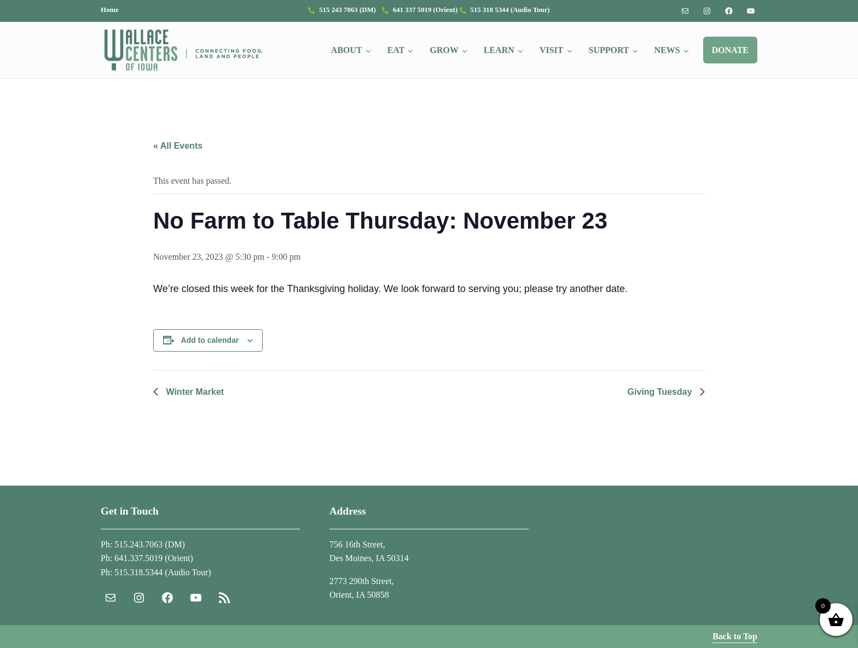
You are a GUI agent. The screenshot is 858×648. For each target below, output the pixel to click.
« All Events (177, 145)
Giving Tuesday (661, 391)
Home (110, 10)
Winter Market (194, 391)
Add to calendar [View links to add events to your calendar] (210, 340)
